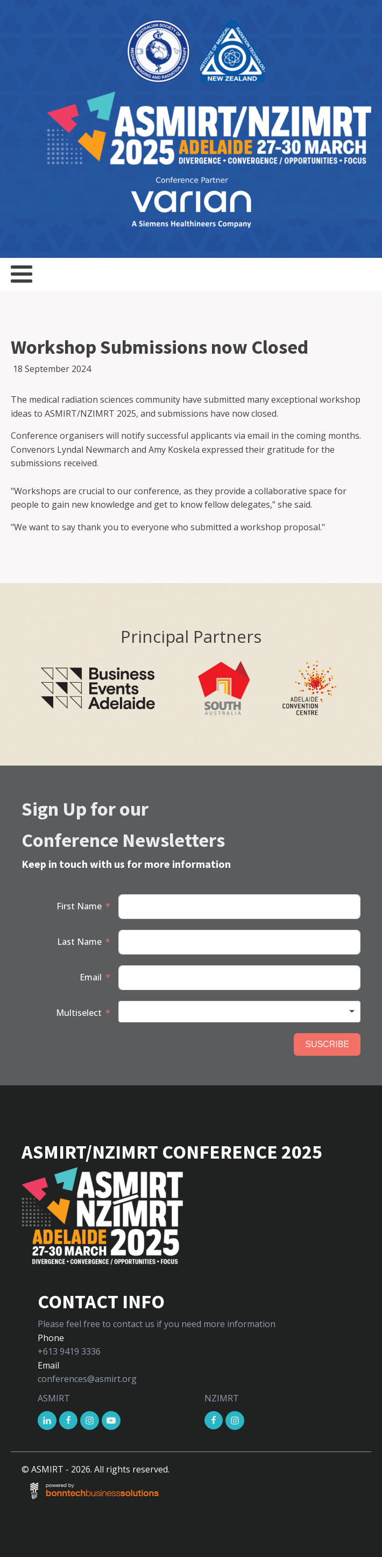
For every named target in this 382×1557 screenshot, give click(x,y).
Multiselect (79, 1013)
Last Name (79, 942)
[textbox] (239, 1011)
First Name (79, 906)
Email (91, 977)
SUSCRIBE (327, 1044)
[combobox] (239, 1011)
